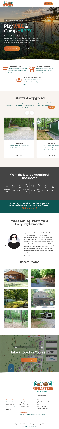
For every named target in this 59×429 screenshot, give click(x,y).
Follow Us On (42, 395)
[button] (27, 113)
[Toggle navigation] (56, 3)
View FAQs (48, 3)
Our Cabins (51, 143)
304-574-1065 (10, 404)
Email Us (8, 409)
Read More (51, 107)
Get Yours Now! (29, 208)
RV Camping (19, 143)
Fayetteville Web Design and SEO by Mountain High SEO (29, 424)
